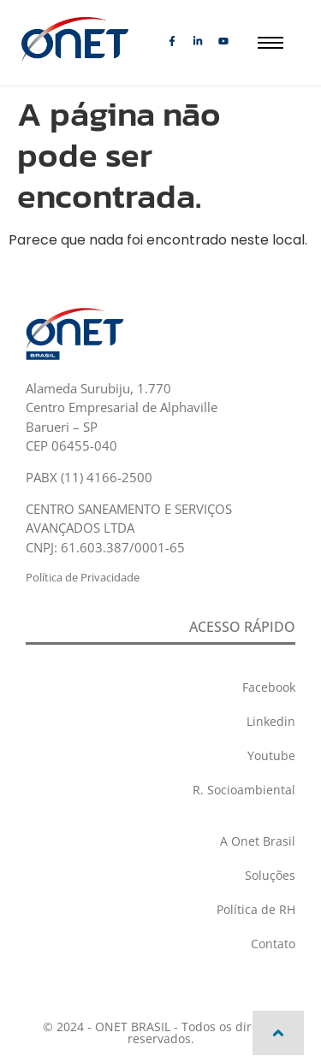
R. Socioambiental (244, 790)
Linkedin (271, 721)
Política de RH (256, 909)
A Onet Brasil (257, 841)
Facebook (268, 687)
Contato (273, 943)
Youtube (271, 755)
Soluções (270, 875)
